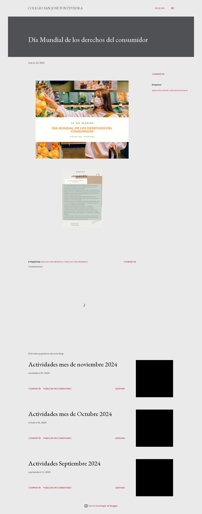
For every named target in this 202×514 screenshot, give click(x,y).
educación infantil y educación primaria (169, 90)
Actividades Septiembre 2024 (64, 463)
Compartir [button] (158, 74)
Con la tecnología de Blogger (101, 505)
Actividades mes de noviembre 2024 (72, 364)
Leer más (120, 388)
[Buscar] (159, 8)
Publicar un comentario (57, 388)
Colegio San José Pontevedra (55, 8)
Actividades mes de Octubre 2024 (70, 414)
